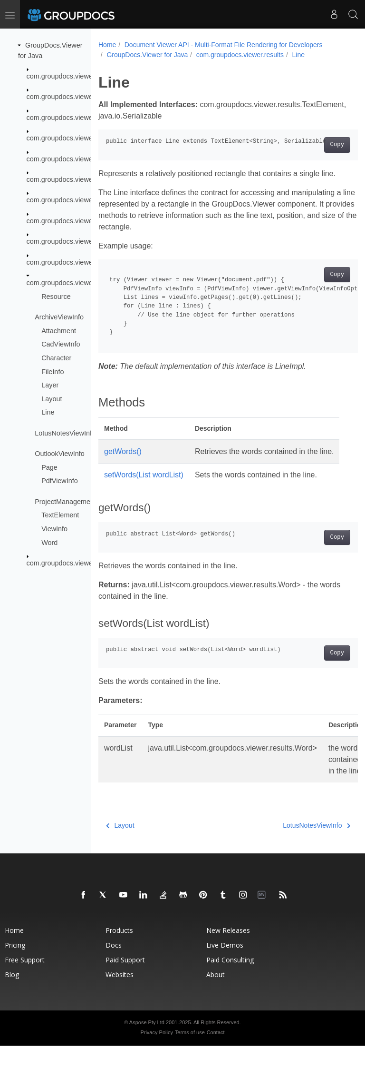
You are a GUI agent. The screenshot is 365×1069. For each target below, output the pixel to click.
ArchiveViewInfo (59, 317)
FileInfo (52, 371)
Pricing (15, 967)
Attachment (58, 331)
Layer (49, 385)
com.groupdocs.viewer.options (73, 262)
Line (47, 412)
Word (49, 542)
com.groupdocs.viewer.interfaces (76, 221)
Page (49, 467)
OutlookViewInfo (60, 453)
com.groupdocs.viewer (61, 76)
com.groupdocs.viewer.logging (73, 241)
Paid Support (125, 982)
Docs (114, 967)
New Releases (228, 953)
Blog (12, 997)
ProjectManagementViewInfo (78, 501)
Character (56, 358)
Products (119, 953)
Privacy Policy (156, 1055)
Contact (216, 1055)
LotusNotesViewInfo (65, 433)
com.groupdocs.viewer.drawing (74, 138)
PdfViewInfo (59, 481)
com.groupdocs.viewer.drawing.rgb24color (91, 158)
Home (107, 45)
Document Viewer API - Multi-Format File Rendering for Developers (224, 45)
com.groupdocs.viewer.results (72, 283)
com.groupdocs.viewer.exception (76, 179)
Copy (319, 144)
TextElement (60, 515)
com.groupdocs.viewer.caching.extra (82, 117)
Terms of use (190, 1055)
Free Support (25, 982)
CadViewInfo (60, 344)
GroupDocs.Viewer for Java (147, 55)
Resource (56, 296)
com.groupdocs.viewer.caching (73, 96)
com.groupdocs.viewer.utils (68, 563)
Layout (51, 399)
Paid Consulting (230, 982)
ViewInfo (54, 529)
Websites (120, 997)
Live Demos (224, 967)
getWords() (123, 451)
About (215, 997)
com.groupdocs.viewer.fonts (69, 200)
